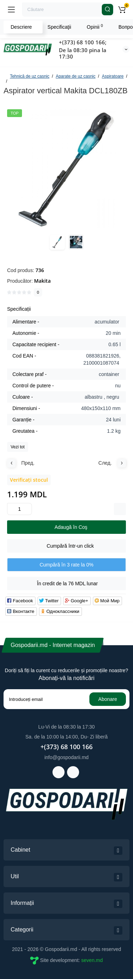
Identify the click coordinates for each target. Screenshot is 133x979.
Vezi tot (17, 446)
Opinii (95, 26)
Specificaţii (59, 27)
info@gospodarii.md (66, 757)
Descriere (21, 27)
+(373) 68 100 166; (82, 42)
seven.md (92, 960)
